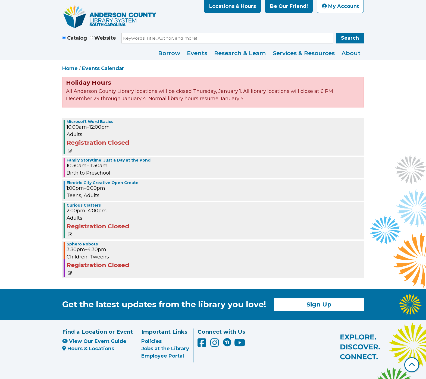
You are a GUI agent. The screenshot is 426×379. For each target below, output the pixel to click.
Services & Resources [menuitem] (304, 53)
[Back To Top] (411, 364)
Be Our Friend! (289, 6)
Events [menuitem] (197, 53)
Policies (151, 341)
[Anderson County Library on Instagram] (215, 345)
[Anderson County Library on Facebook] (203, 345)
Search (350, 38)
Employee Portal (162, 356)
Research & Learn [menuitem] (240, 53)
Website (105, 38)
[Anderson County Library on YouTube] (239, 345)
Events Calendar (103, 68)
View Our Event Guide (94, 341)
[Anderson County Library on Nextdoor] (227, 342)
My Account (340, 6)
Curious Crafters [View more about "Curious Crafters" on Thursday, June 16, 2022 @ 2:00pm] (84, 205)
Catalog (77, 38)
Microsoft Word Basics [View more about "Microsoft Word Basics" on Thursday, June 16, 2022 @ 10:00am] (90, 122)
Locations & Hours (232, 6)
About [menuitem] (351, 53)
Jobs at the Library (165, 349)
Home (70, 68)
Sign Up (318, 304)
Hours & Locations (88, 349)
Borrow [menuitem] (169, 53)
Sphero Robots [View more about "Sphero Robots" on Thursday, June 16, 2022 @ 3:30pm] (82, 244)
